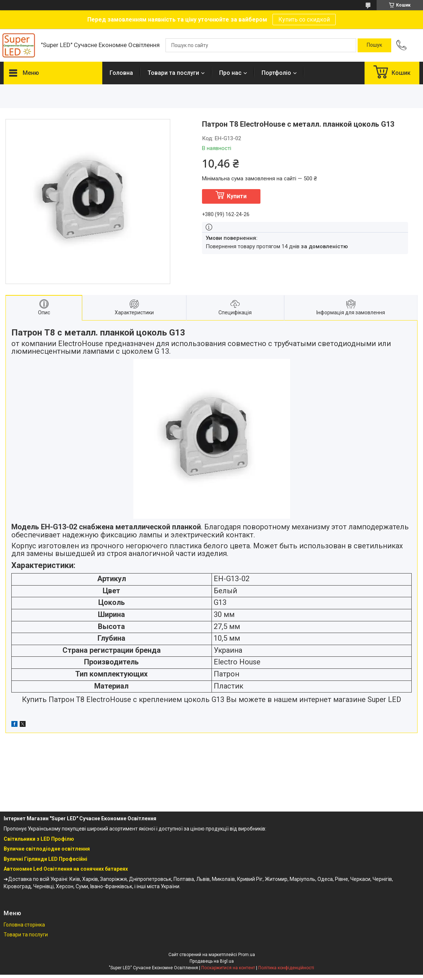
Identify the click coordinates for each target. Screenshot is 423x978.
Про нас (230, 72)
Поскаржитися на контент (228, 967)
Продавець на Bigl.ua (212, 961)
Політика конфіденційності (286, 967)
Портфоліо (276, 72)
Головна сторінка (24, 925)
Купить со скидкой (304, 19)
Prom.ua (246, 954)
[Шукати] (374, 45)
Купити (237, 196)
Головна (121, 72)
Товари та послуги (173, 72)
